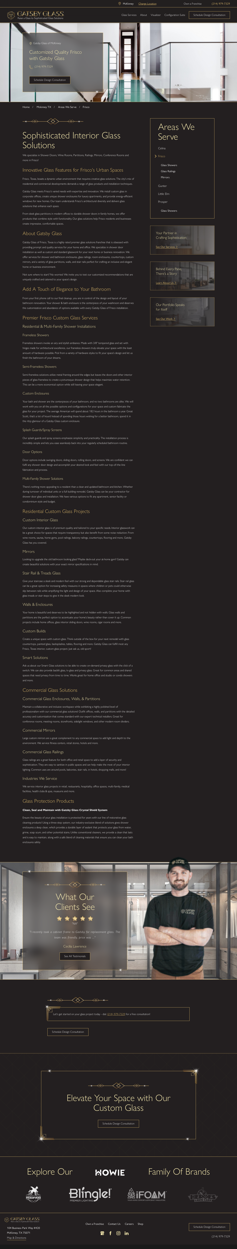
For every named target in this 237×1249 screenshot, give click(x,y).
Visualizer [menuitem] (156, 15)
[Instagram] (118, 1233)
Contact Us (114, 1224)
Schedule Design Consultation (209, 15)
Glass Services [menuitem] (128, 15)
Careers (129, 1224)
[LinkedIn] (126, 1233)
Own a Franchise (193, 3)
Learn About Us (165, 283)
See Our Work (164, 319)
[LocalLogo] (35, 15)
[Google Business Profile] (102, 1233)
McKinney (128, 3)
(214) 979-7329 (221, 3)
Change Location (147, 3)
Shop (140, 1224)
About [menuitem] (143, 15)
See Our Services (165, 247)
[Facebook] (110, 1233)
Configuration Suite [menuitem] (174, 15)
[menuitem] (182, 148)
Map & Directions (16, 1237)
